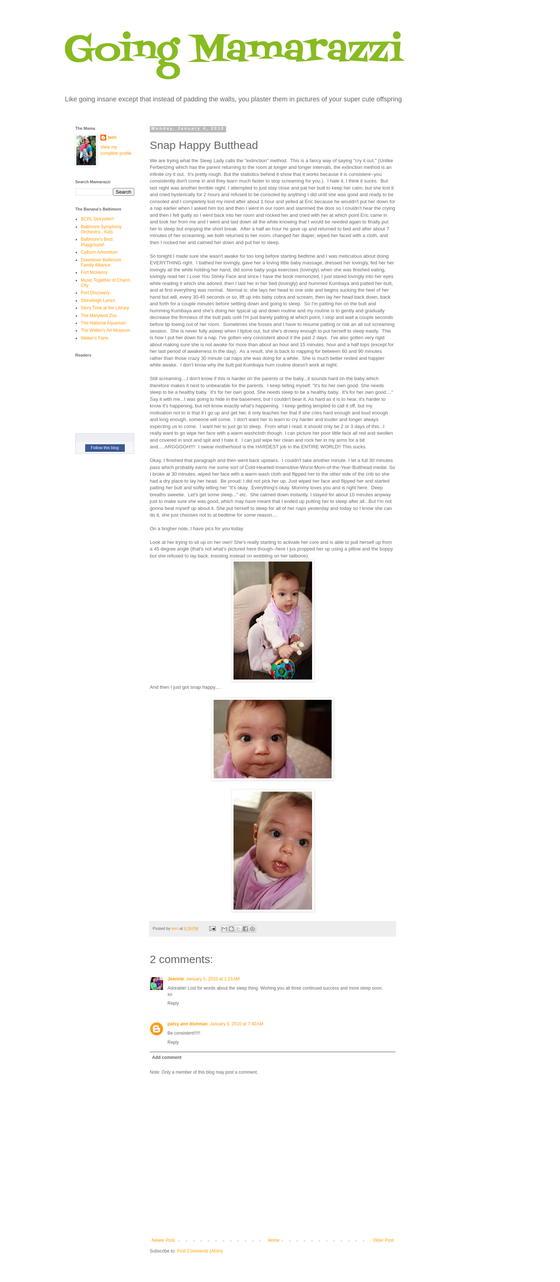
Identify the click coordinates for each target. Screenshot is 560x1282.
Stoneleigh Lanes (98, 300)
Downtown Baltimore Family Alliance (101, 262)
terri (112, 137)
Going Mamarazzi (233, 51)
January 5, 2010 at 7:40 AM (236, 1023)
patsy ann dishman (187, 1023)
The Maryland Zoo (99, 315)
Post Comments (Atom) (200, 1251)
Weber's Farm (94, 338)
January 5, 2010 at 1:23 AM (213, 979)
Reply (173, 1003)
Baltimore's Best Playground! (97, 242)
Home (274, 1240)
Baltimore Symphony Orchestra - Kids (101, 229)
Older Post (383, 1240)
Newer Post (163, 1240)
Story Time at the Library (105, 307)
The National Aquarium (103, 323)
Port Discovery (95, 292)
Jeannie (175, 979)
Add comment (167, 1057)
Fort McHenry (94, 272)
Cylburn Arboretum (99, 252)
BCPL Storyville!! (97, 219)
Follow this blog (105, 447)
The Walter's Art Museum (105, 330)
